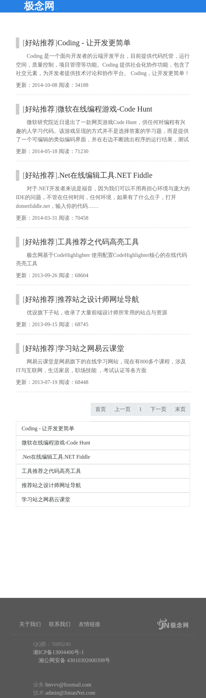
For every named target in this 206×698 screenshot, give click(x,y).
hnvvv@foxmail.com (69, 685)
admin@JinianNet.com (71, 693)
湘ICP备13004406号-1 (58, 652)
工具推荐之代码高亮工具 (98, 242)
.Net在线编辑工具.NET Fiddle (104, 175)
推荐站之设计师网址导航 (98, 299)
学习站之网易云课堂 (90, 348)
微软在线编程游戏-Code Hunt (104, 109)
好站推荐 (40, 43)
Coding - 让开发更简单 (94, 43)
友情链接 (89, 624)
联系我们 (60, 624)
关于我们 (30, 624)
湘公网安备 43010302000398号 (73, 660)
